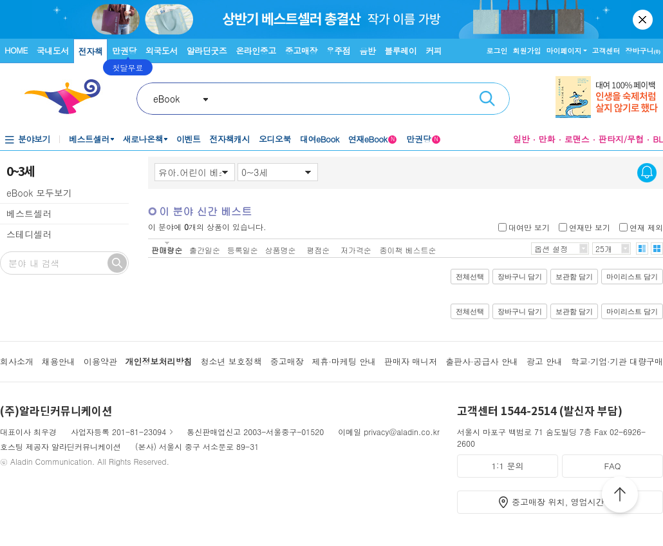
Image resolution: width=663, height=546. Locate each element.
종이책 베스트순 (408, 249)
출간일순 (204, 249)
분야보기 (34, 139)
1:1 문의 (508, 466)
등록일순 (242, 249)
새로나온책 (143, 139)
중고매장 (301, 50)
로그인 (497, 50)
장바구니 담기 (520, 276)
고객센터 (606, 50)
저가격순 (356, 249)
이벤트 (188, 139)
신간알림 (647, 172)
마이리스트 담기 (632, 276)
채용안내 (58, 361)
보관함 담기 (574, 276)
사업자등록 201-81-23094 (118, 431)
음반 (367, 50)
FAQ (612, 466)
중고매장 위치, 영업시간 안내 (568, 502)
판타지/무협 (621, 139)
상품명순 (280, 249)
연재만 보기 (589, 226)
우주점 (338, 50)
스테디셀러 (28, 234)
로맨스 (577, 139)
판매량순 (166, 249)
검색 (487, 98)
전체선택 (470, 276)
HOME (16, 50)
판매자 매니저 (410, 361)
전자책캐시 (230, 139)
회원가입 (527, 50)
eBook (166, 98)
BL (658, 139)
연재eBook (372, 139)
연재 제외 (646, 226)
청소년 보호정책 (230, 361)
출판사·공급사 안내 (481, 361)
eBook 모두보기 (39, 192)
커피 (433, 50)
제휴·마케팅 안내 (344, 361)
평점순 (318, 249)
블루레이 (400, 50)
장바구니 (643, 50)
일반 (521, 139)
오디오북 (275, 139)
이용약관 (100, 361)
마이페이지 (564, 50)
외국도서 (161, 50)
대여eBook (319, 139)
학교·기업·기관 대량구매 (617, 361)
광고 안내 (545, 361)
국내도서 (53, 50)
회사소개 (16, 361)
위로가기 (620, 496)
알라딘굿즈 (207, 50)
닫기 (643, 19)
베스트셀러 (89, 139)
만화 (547, 139)
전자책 (91, 51)
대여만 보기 (529, 226)
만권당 (124, 50)
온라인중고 (256, 50)
